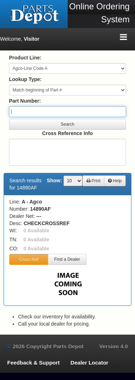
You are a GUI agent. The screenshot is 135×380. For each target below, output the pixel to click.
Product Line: (25, 58)
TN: (13, 239)
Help (115, 180)
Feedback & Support (33, 362)
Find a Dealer (67, 259)
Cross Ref (28, 259)
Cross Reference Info (67, 133)
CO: (13, 248)
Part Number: (25, 101)
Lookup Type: (25, 79)
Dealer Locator (89, 362)
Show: (54, 180)
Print (93, 180)
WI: (13, 230)
